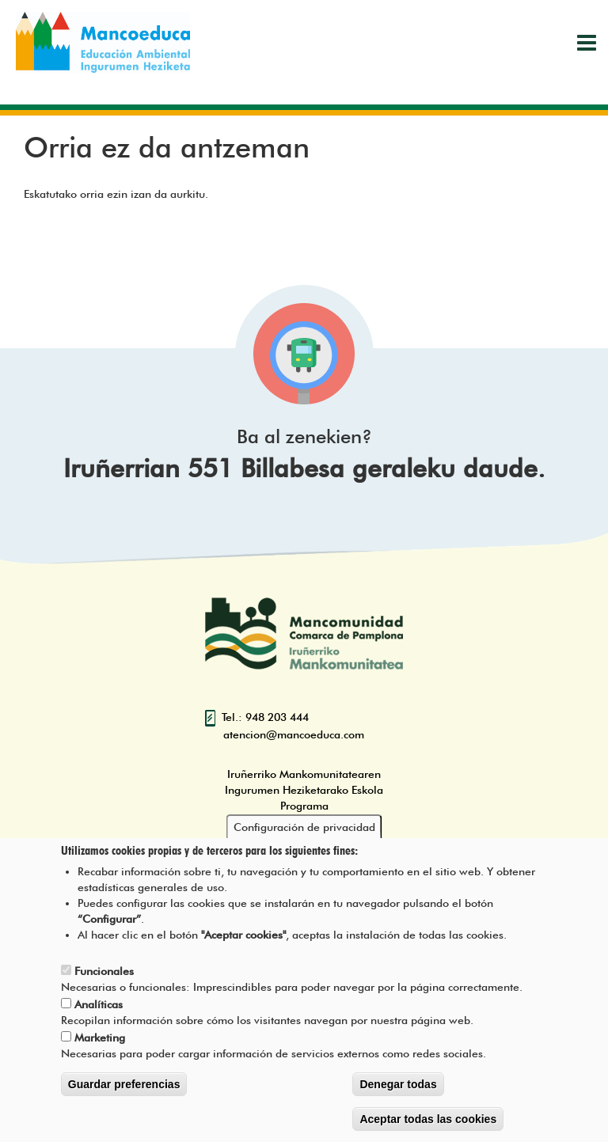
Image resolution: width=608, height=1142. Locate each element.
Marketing (99, 1043)
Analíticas (98, 1010)
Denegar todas (397, 1089)
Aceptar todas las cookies (427, 1124)
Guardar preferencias (124, 1089)
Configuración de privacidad (304, 832)
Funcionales (104, 976)
